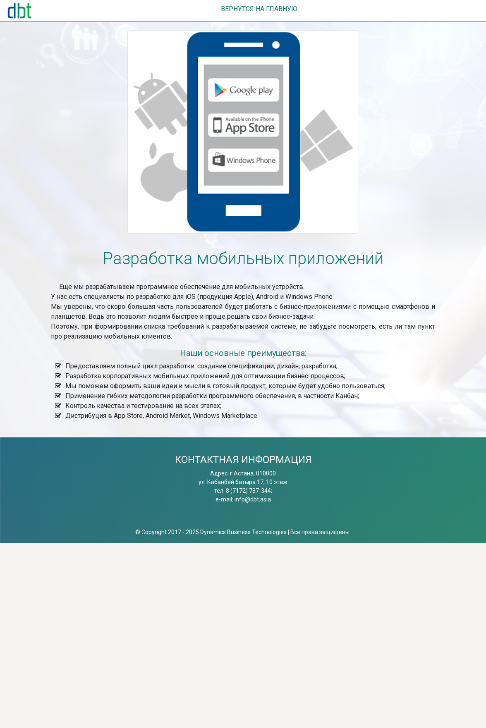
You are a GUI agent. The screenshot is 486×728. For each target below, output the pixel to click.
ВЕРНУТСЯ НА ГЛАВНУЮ (259, 9)
